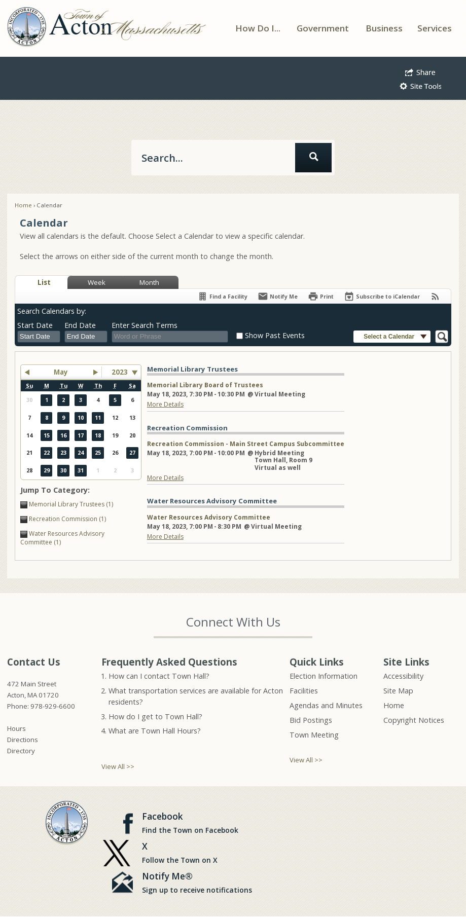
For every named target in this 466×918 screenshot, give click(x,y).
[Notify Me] (278, 296)
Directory (21, 750)
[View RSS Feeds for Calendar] (435, 296)
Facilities (304, 690)
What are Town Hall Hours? (155, 731)
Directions (22, 739)
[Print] (321, 296)
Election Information (323, 676)
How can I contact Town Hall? (159, 676)
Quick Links (317, 661)
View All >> (117, 766)
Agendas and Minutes (326, 705)
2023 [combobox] (120, 372)
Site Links (406, 661)
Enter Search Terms (144, 325)
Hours (16, 728)
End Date (80, 325)
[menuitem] (258, 28)
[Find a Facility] (222, 296)
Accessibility (403, 676)
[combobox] (39, 336)
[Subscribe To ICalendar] (382, 296)
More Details (165, 404)
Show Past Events (275, 335)
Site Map (398, 690)
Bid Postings (311, 720)
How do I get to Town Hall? (155, 716)
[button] (420, 71)
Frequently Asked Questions (169, 661)
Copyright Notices (413, 720)
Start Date (35, 325)
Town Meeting (314, 735)
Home (23, 205)
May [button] (61, 372)
